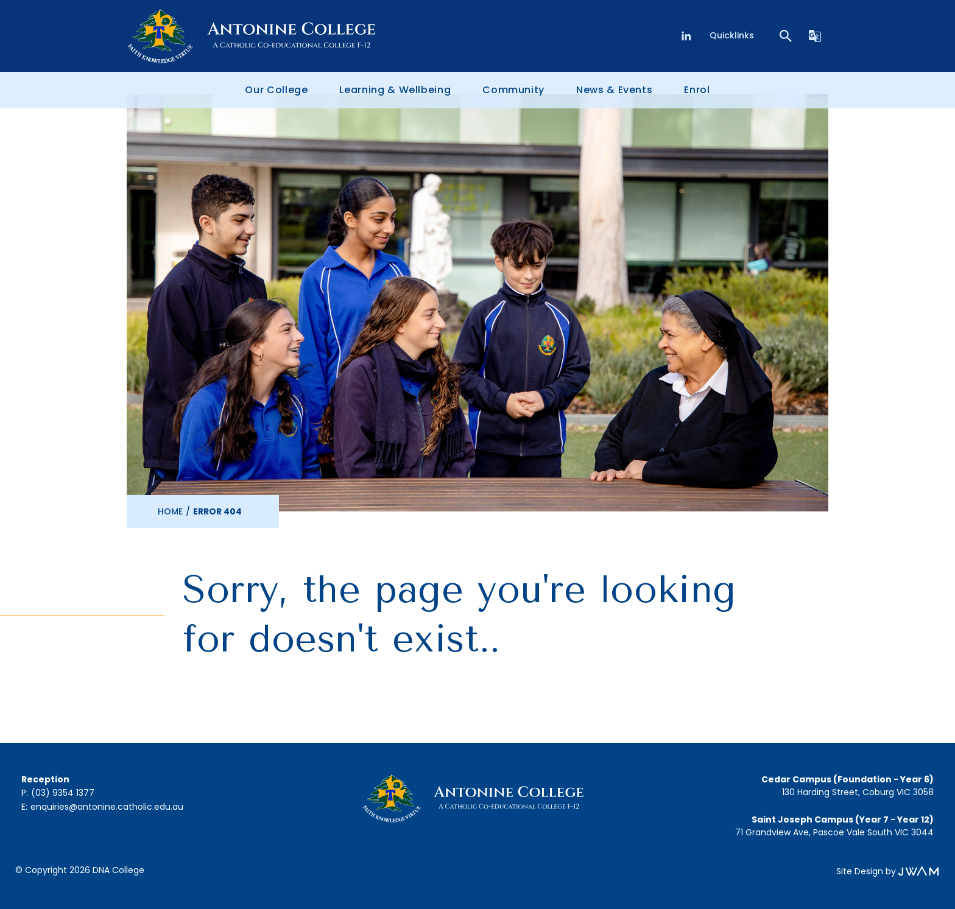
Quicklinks (732, 35)
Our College (276, 90)
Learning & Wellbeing (395, 90)
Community (513, 90)
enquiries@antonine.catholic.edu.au (106, 807)
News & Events (614, 90)
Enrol (697, 90)
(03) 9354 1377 (62, 793)
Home (170, 511)
